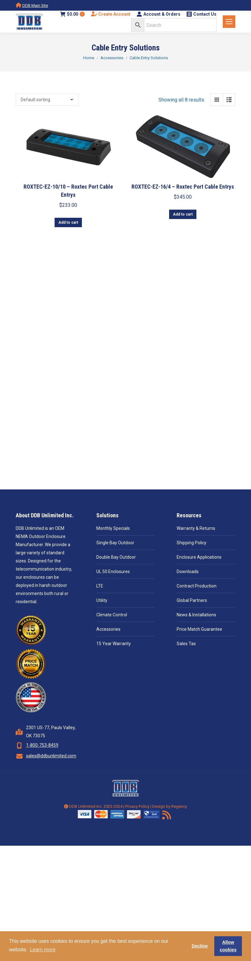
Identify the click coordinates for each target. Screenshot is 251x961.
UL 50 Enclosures (113, 571)
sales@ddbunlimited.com (51, 755)
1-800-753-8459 (42, 745)
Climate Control (111, 614)
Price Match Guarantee (199, 629)
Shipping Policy (191, 542)
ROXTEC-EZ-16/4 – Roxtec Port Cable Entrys (182, 186)
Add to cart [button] (68, 222)
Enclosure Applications (199, 557)
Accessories (108, 629)
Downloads (188, 571)
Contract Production (196, 585)
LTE (99, 585)
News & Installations (196, 614)
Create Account (111, 14)
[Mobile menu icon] (229, 21)
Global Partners (192, 600)
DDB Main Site (35, 5)
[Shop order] (47, 100)
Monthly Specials (113, 528)
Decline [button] (200, 945)
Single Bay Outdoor (115, 542)
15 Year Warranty (113, 643)
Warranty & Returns (196, 528)
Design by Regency (169, 806)
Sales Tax (186, 643)
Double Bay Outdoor (116, 557)
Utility (101, 600)
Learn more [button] (43, 949)
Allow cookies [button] (228, 946)
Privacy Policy (137, 806)
